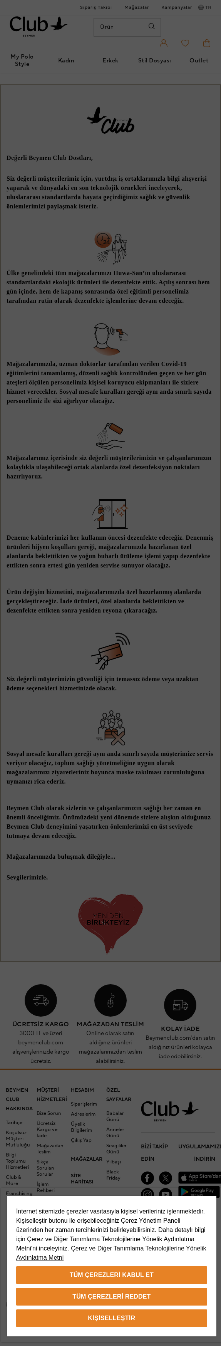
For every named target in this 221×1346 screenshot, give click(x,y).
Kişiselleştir (111, 1318)
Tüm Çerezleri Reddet (111, 1296)
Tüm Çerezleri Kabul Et (112, 1275)
